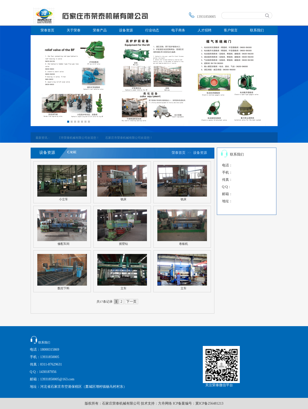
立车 (123, 288)
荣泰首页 (47, 30)
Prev (64, 121)
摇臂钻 (123, 244)
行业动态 (152, 30)
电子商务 (178, 30)
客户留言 (231, 30)
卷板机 (183, 244)
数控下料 (63, 288)
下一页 (131, 301)
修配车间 (63, 244)
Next (93, 121)
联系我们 (257, 30)
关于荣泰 (74, 30)
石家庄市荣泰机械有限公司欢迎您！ (79, 137)
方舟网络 (165, 403)
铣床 (123, 199)
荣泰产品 (100, 30)
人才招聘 (204, 30)
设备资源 (126, 30)
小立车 (63, 199)
